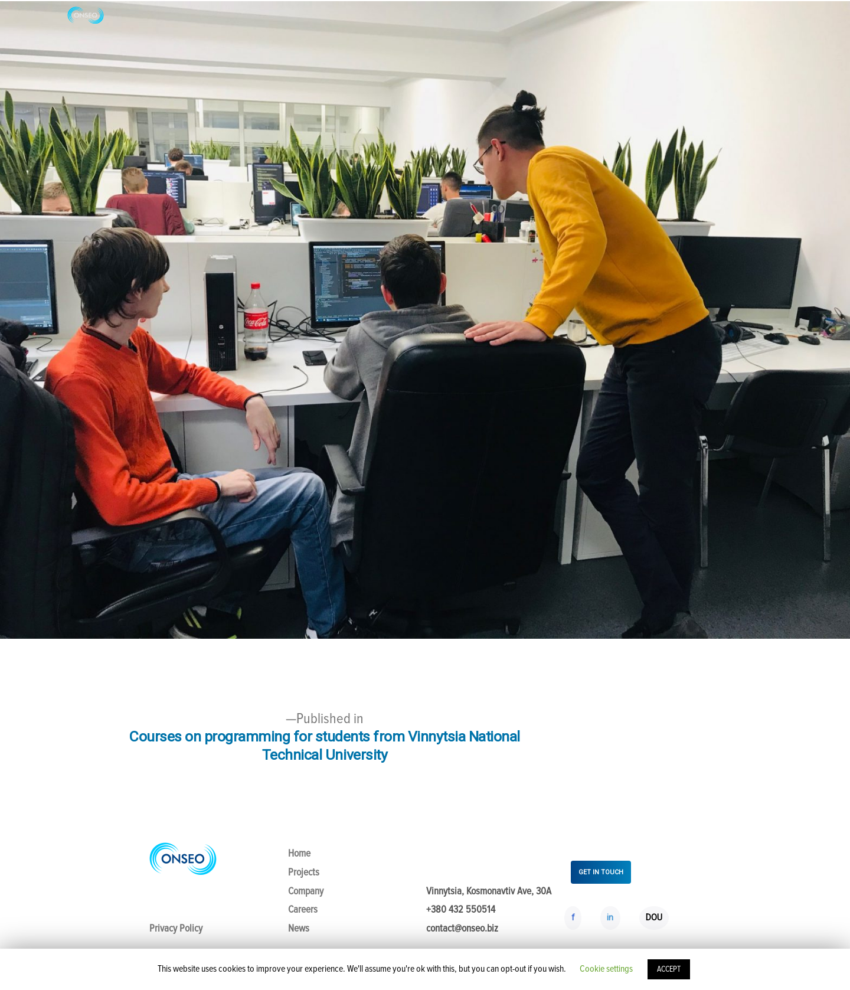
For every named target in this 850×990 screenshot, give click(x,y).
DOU (654, 917)
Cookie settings (606, 969)
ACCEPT (669, 969)
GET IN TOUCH (600, 872)
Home (299, 853)
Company (305, 891)
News (298, 928)
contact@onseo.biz (462, 928)
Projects (303, 872)
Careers (303, 909)
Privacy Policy (175, 928)
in (610, 917)
